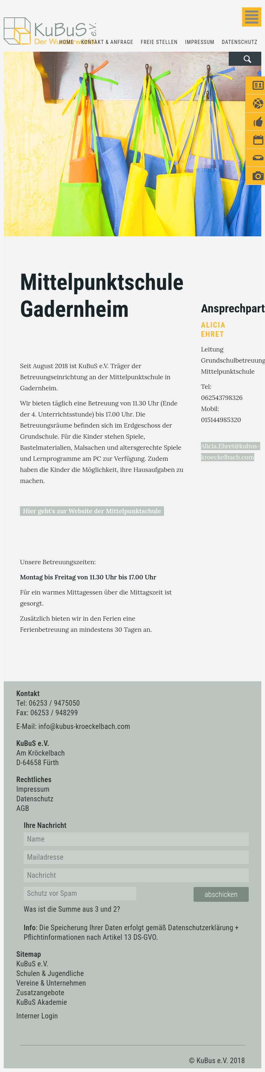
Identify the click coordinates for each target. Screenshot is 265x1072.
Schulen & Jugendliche (50, 973)
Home (66, 42)
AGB (22, 808)
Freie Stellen (159, 42)
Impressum (199, 42)
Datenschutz (240, 42)
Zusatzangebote (40, 992)
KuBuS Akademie (41, 1002)
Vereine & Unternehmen (51, 983)
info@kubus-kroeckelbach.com (84, 726)
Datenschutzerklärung (200, 927)
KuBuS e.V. (32, 963)
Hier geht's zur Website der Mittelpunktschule (92, 511)
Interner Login (37, 1015)
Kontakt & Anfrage (107, 42)
